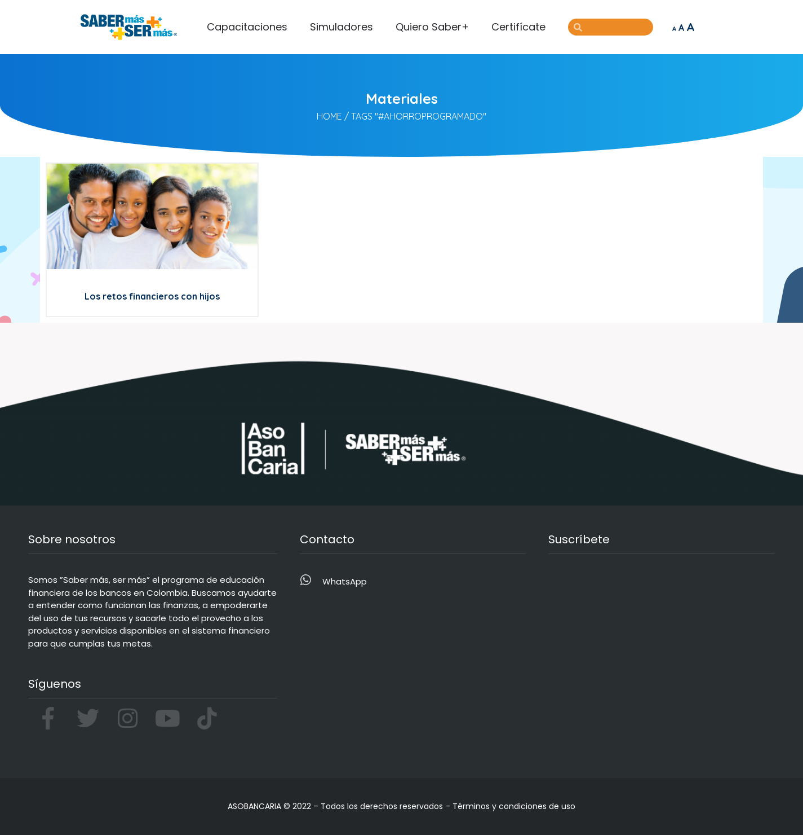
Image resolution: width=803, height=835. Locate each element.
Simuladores (341, 27)
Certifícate (518, 27)
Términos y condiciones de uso (513, 806)
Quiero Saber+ (432, 27)
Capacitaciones (247, 27)
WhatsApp (344, 581)
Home (329, 116)
